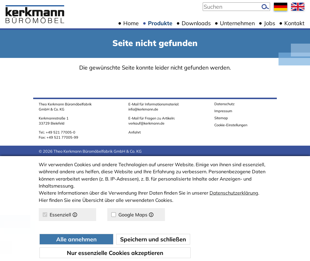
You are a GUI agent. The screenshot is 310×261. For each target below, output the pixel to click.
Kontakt (294, 23)
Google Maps (132, 215)
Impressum (223, 111)
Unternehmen (237, 23)
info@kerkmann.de (143, 109)
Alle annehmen (76, 239)
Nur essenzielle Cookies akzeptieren (115, 252)
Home (131, 23)
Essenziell (60, 215)
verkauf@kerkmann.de (146, 123)
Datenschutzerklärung (233, 193)
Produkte (160, 23)
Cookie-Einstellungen (230, 125)
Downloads (196, 23)
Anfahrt (134, 132)
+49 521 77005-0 (60, 132)
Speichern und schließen (153, 239)
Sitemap (221, 118)
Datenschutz (224, 104)
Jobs (269, 23)
